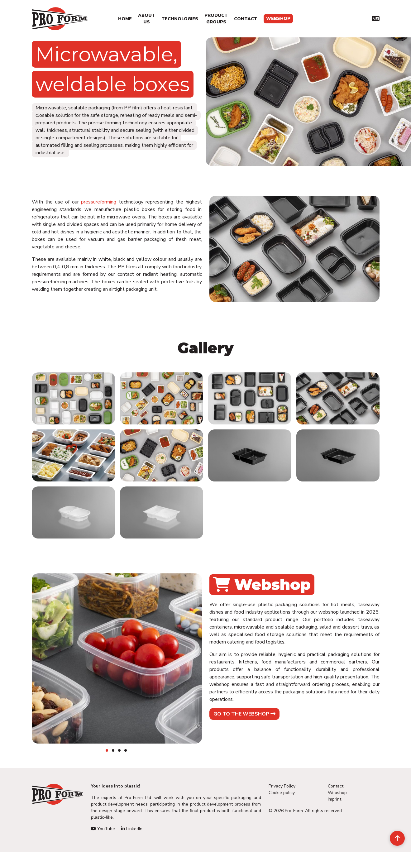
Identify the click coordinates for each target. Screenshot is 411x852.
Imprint (334, 799)
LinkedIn (131, 829)
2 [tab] (113, 750)
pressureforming (98, 202)
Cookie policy (282, 793)
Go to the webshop (244, 714)
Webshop (278, 19)
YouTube (103, 829)
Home (125, 19)
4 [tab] (125, 750)
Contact (245, 19)
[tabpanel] (117, 658)
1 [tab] (107, 750)
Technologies (179, 19)
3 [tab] (119, 750)
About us (146, 18)
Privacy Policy (282, 786)
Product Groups (216, 18)
